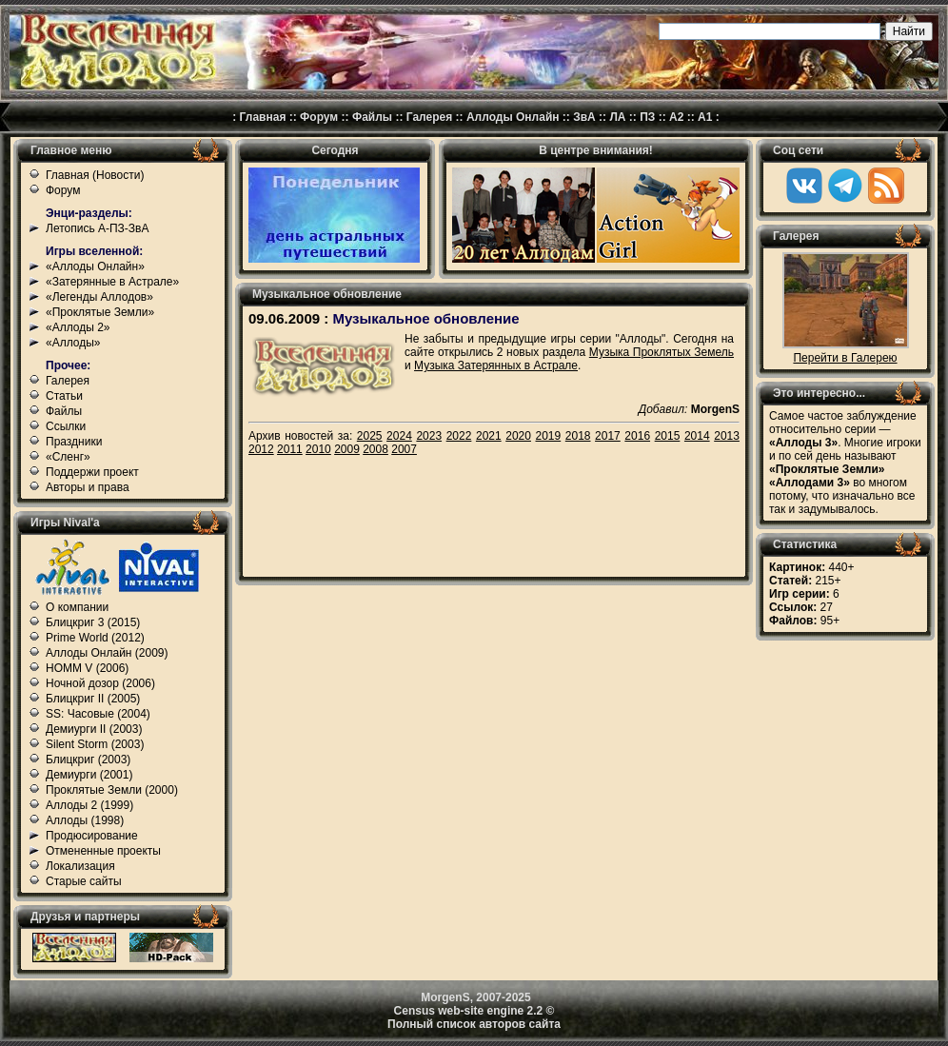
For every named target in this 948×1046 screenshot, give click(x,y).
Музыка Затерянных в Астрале (496, 365)
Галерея (429, 117)
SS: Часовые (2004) (98, 713)
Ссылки (66, 426)
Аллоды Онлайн (513, 117)
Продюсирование (92, 835)
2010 (318, 449)
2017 (608, 436)
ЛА (617, 117)
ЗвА (584, 117)
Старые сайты (84, 881)
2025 (370, 436)
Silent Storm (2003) (95, 744)
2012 (261, 449)
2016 (637, 436)
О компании (77, 607)
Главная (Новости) (95, 175)
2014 (697, 436)
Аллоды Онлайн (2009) (107, 653)
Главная (263, 117)
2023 (429, 436)
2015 (668, 436)
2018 (578, 436)
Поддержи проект (92, 472)
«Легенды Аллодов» (99, 297)
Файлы (372, 117)
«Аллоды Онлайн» (95, 266)
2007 (404, 449)
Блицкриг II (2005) (93, 698)
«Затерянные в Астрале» (112, 281)
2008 (375, 449)
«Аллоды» (73, 342)
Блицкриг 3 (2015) (93, 622)
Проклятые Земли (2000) (112, 790)
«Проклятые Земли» (100, 312)
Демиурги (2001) (89, 774)
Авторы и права (87, 487)
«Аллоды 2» (78, 327)
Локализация (80, 866)
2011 (290, 449)
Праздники (74, 441)
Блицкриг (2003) (88, 759)
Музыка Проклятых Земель (661, 352)
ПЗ (647, 117)
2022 (459, 436)
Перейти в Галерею (845, 358)
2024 (399, 436)
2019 (549, 436)
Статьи (64, 396)
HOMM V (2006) (87, 668)
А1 (705, 117)
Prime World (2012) (95, 637)
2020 (518, 436)
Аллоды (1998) (85, 820)
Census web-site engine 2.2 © (474, 1010)
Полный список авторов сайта (474, 1024)
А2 (676, 117)
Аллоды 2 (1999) (89, 805)
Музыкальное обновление (425, 318)
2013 (727, 436)
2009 (347, 449)
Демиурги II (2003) (94, 729)
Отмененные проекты (103, 851)
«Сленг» (68, 457)
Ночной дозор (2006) (100, 683)
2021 (489, 436)
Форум (319, 117)
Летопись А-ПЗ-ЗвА (97, 228)
